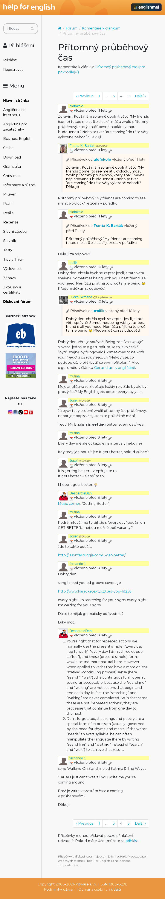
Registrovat (13, 70)
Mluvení (10, 194)
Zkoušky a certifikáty (12, 289)
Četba (8, 148)
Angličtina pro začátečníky (15, 126)
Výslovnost (12, 269)
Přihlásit (10, 60)
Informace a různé (19, 185)
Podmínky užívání (60, 889)
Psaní (8, 204)
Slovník (9, 241)
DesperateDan (80, 493)
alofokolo (76, 106)
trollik (73, 263)
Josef (80, 400)
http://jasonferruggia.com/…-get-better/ (91, 555)
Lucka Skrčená (90, 297)
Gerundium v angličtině (114, 368)
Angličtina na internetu (14, 112)
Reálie (8, 213)
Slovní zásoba (15, 231)
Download (12, 157)
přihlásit (132, 841)
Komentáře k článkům (101, 28)
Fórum (72, 28)
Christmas (11, 176)
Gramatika (12, 167)
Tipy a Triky (13, 259)
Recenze (10, 222)
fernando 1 (77, 564)
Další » (140, 96)
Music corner (69, 504)
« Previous (84, 96)
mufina (74, 376)
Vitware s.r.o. (86, 884)
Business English (17, 139)
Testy (7, 250)
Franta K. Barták (88, 146)
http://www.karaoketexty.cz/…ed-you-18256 (94, 591)
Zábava (9, 278)
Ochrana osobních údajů (99, 889)
